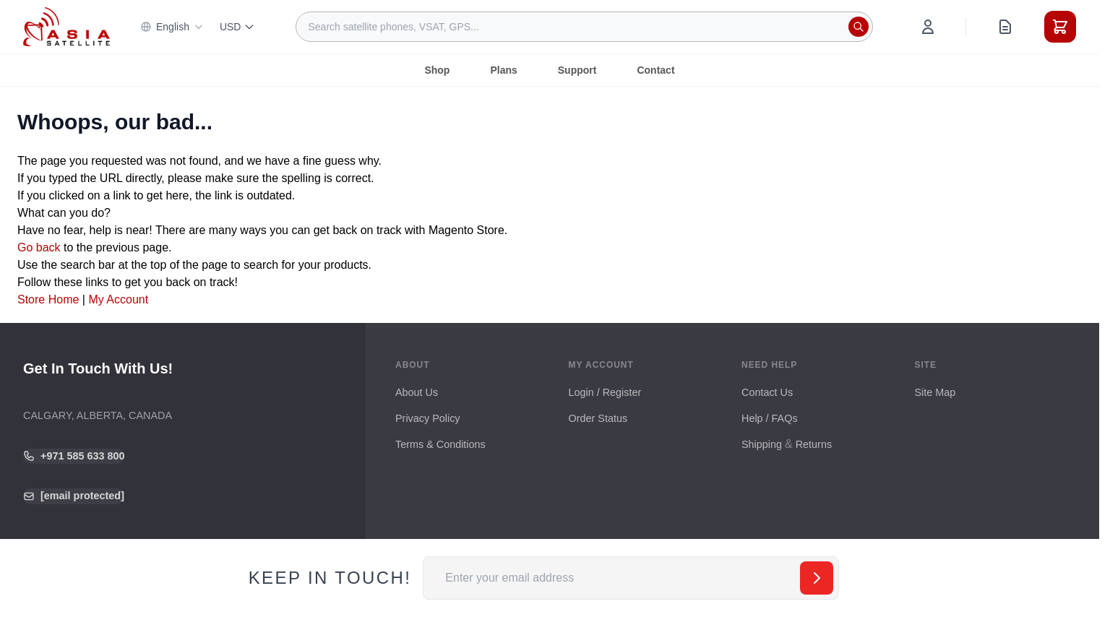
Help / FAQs (769, 418)
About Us (416, 392)
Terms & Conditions (440, 444)
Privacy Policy (427, 418)
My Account (118, 299)
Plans (503, 70)
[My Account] (927, 26)
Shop (436, 70)
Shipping (761, 444)
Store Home (48, 299)
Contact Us (767, 392)
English (172, 27)
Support (577, 70)
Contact (655, 70)
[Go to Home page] (66, 26)
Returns (814, 444)
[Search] (858, 27)
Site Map (935, 392)
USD (238, 27)
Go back (39, 247)
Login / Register (605, 392)
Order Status (598, 418)
